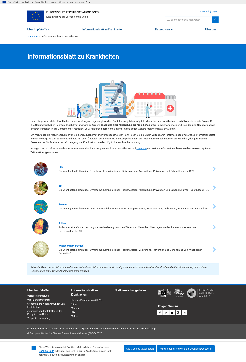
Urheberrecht (58, 330)
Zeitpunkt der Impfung (39, 319)
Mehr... (74, 317)
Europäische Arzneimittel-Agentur (200, 293)
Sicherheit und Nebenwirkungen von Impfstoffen (44, 306)
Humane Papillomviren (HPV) (87, 301)
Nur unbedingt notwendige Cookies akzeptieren (186, 348)
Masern (75, 309)
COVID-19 (141, 148)
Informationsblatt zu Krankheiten (102, 29)
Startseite (32, 36)
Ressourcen (164, 29)
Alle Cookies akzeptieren (140, 348)
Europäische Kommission (164, 293)
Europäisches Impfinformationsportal (76, 12)
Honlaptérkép (153, 330)
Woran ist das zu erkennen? (75, 2)
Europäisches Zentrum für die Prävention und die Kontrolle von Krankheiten (179, 293)
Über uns (210, 29)
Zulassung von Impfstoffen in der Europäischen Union (45, 314)
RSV (73, 313)
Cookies (138, 330)
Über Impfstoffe (38, 29)
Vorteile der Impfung (38, 296)
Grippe (74, 305)
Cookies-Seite (46, 351)
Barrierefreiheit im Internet (118, 330)
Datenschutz (75, 330)
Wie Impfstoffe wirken (39, 300)
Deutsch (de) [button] (208, 11)
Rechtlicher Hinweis (38, 330)
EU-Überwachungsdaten (131, 291)
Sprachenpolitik (92, 330)
